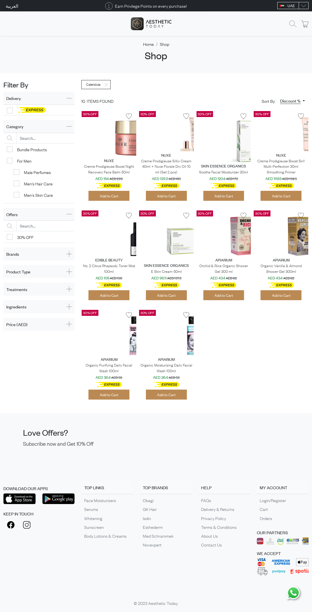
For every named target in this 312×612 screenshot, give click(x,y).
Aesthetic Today (162, 603)
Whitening (93, 518)
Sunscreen (94, 527)
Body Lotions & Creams (105, 536)
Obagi (148, 500)
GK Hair (150, 509)
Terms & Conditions (219, 527)
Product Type (18, 272)
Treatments (16, 289)
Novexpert (152, 544)
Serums (91, 509)
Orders (266, 518)
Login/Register (273, 500)
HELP (206, 487)
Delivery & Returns (217, 509)
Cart (264, 509)
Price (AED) (17, 324)
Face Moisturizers (100, 500)
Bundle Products (32, 149)
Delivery (13, 98)
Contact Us (211, 544)
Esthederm (153, 527)
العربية (12, 6)
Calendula (93, 84)
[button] (292, 100)
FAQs (206, 500)
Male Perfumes (37, 172)
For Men (24, 160)
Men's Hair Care (38, 183)
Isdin (147, 518)
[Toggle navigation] (7, 24)
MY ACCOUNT (273, 487)
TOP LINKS (94, 487)
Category (14, 126)
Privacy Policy (213, 518)
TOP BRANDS (155, 487)
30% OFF (25, 237)
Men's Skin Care (38, 195)
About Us (209, 536)
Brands (12, 254)
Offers (12, 214)
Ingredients (16, 307)
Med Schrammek (158, 536)
